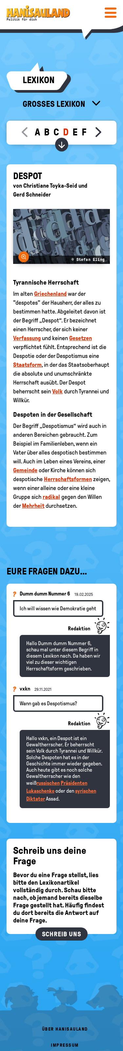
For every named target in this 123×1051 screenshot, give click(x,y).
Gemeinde (25, 470)
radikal (51, 497)
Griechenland (50, 294)
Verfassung (27, 338)
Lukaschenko (40, 791)
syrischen (85, 791)
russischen (48, 783)
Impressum (65, 1045)
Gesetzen (80, 338)
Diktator (35, 799)
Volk (57, 391)
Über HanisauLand (65, 1029)
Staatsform (27, 365)
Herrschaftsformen (68, 479)
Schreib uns (61, 934)
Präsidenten (74, 783)
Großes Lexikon (55, 104)
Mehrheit (33, 505)
